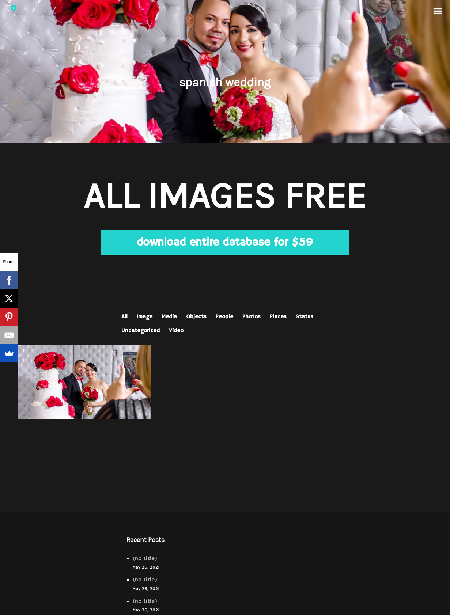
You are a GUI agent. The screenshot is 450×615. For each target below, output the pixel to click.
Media (169, 316)
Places (278, 316)
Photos (251, 316)
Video (176, 330)
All (124, 316)
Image (144, 316)
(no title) (145, 558)
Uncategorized (140, 330)
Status (304, 316)
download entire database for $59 (225, 242)
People (224, 316)
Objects (196, 316)
